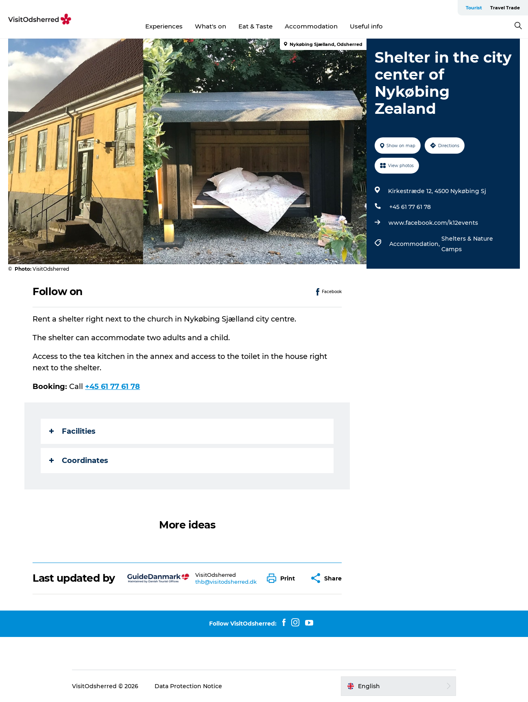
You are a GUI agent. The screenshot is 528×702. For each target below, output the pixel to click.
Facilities (72, 431)
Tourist (474, 8)
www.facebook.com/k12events (433, 222)
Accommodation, (415, 244)
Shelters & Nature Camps (467, 244)
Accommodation (311, 26)
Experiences (164, 26)
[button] (283, 578)
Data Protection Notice (188, 686)
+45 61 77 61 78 (410, 207)
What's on (210, 26)
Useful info (366, 26)
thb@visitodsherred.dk (226, 581)
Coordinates (78, 460)
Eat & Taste (255, 26)
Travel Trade (505, 8)
